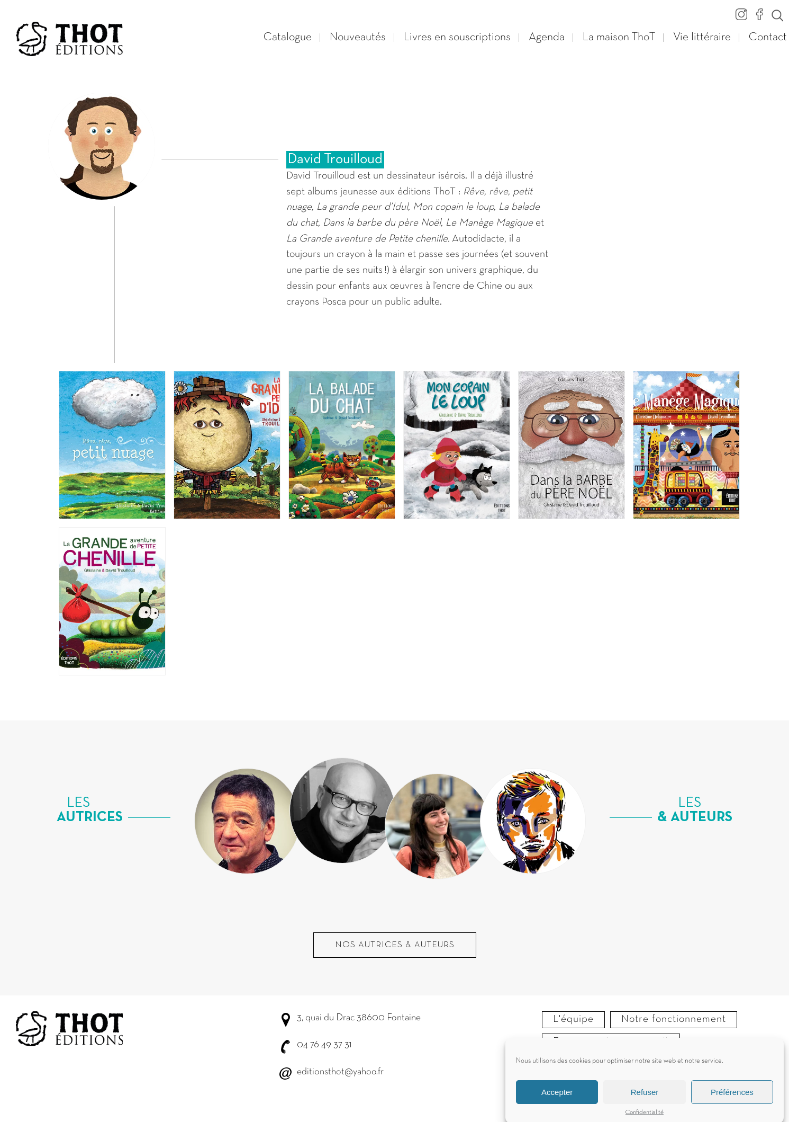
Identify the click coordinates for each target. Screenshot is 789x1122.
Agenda (547, 37)
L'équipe (573, 1019)
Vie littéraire (702, 37)
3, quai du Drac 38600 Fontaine (359, 1017)
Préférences (732, 1101)
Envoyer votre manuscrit (611, 1041)
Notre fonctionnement (673, 1019)
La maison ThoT (619, 37)
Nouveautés (358, 37)
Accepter (557, 1101)
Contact (768, 37)
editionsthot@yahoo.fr (340, 1071)
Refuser (645, 1101)
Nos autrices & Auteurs (395, 945)
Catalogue (288, 37)
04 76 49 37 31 (324, 1044)
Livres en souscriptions (457, 37)
